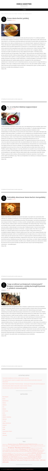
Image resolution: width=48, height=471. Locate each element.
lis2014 (4, 285)
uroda (3, 427)
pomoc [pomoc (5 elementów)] (29, 453)
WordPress (23, 469)
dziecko (4, 402)
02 (4, 197)
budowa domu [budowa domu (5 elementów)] (15, 446)
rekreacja (4, 419)
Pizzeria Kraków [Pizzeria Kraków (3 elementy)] (18, 453)
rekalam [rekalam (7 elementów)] (38, 455)
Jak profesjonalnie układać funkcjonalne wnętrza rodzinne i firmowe (17, 385)
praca (3, 413)
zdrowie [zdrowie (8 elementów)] (5, 462)
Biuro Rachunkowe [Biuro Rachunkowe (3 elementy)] (40, 444)
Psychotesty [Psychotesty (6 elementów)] (24, 455)
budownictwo (5, 400)
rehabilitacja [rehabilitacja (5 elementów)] (32, 455)
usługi (3, 429)
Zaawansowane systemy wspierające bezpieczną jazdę (14, 387)
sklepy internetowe (6, 423)
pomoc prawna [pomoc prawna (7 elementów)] (37, 453)
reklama (4, 415)
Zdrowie (4, 433)
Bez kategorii (5, 396)
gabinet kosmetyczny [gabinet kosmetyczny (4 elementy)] (38, 445)
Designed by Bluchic (29, 469)
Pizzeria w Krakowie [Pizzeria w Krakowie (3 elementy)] (24, 453)
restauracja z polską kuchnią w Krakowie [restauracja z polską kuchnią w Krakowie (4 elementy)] (27, 458)
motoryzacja (5, 411)
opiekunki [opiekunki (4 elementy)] (9, 453)
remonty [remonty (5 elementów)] (20, 457)
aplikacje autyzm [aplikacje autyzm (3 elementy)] (5, 444)
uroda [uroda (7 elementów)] (32, 460)
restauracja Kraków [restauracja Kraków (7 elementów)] (35, 457)
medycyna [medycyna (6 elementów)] (35, 450)
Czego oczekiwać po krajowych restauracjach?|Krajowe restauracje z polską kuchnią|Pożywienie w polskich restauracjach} (26, 286)
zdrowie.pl (4, 435)
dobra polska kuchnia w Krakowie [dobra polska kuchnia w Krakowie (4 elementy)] (26, 445)
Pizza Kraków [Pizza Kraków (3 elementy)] (14, 453)
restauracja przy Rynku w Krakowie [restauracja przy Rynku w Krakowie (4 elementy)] (10, 458)
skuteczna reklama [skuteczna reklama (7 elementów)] (9, 460)
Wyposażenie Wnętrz (7, 431)
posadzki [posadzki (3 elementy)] (44, 453)
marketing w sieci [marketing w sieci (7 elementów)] (25, 450)
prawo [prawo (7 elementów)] (4, 455)
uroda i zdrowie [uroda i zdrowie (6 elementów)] (40, 460)
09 (4, 107)
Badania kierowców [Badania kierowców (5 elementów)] (13, 444)
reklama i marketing (6, 417)
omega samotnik (24, 4)
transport (4, 425)
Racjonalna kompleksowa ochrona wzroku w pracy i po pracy (15, 378)
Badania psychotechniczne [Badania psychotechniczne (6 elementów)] (28, 444)
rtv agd (4, 421)
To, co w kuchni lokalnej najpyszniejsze (22, 107)
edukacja (4, 404)
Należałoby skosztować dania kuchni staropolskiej (26, 197)
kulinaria (14, 20)
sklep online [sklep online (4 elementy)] (38, 458)
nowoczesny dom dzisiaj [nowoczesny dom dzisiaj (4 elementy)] (23, 451)
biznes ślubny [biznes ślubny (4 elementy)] (5, 445)
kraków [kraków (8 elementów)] (27, 448)
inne (3, 406)
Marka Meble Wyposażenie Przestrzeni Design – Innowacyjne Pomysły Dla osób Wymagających (23, 383)
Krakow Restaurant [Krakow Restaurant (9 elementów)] (16, 448)
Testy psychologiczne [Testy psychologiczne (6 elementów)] (23, 460)
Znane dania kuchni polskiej (18, 18)
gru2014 (4, 20)
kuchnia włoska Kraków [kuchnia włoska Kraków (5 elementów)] (12, 450)
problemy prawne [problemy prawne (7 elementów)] (13, 455)
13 (4, 18)
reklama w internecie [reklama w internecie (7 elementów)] (9, 457)
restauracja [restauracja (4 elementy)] (24, 457)
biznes (3, 398)
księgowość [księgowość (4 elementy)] (33, 448)
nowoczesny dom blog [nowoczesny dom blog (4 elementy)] (13, 451)
